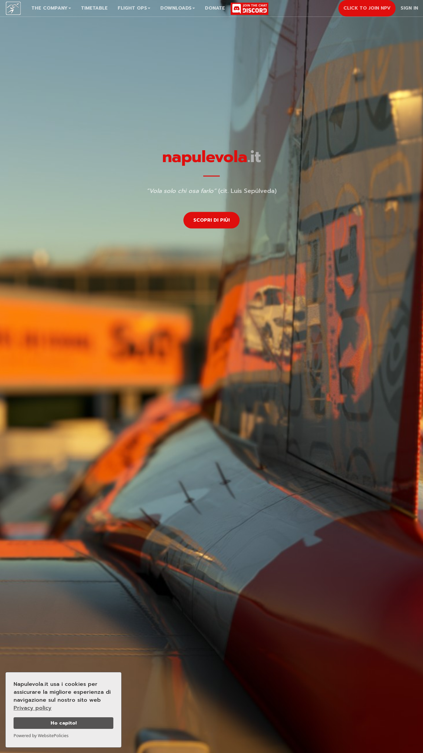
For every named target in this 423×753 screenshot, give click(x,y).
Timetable (94, 8)
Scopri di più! (211, 219)
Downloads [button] (177, 8)
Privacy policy (33, 708)
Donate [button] (215, 8)
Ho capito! (64, 723)
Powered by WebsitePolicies (41, 735)
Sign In (409, 8)
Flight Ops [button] (134, 8)
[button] (51, 8)
